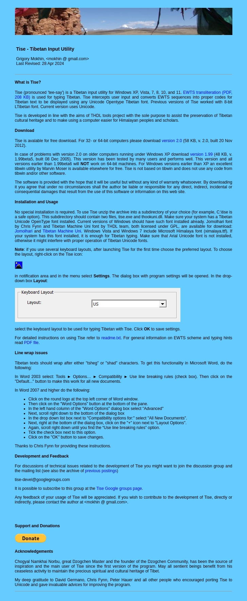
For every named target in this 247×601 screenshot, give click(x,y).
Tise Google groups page (119, 488)
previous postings (101, 470)
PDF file (31, 342)
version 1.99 (201, 154)
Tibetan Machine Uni (61, 231)
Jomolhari (24, 231)
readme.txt (111, 338)
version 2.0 (172, 140)
